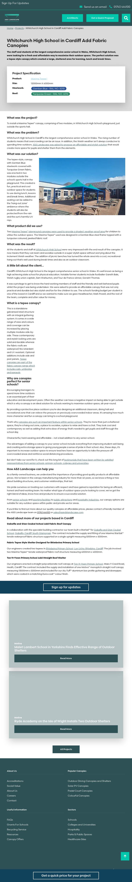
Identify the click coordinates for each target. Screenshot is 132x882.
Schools (72, 819)
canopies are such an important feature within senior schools (50, 422)
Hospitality (74, 829)
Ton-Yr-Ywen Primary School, (88, 564)
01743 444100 (119, 6)
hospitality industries (88, 499)
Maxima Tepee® (39, 78)
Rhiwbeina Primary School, (60, 548)
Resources (12, 834)
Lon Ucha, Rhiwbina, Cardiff (88, 548)
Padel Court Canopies (80, 790)
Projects (19, 28)
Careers (11, 795)
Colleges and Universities (81, 824)
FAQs (10, 819)
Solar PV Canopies (78, 785)
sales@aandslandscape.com (68, 512)
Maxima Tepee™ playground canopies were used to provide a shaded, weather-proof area (58, 231)
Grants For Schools (17, 824)
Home (10, 28)
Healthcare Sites (77, 839)
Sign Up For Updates (15, 3)
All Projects (66, 749)
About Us (12, 790)
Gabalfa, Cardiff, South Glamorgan (33, 533)
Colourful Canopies (78, 795)
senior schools (20, 499)
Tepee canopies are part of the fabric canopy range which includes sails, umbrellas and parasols (21, 366)
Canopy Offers (15, 839)
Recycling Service (16, 829)
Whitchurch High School (49, 249)
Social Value (13, 785)
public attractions (63, 499)
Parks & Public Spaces (80, 834)
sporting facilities (42, 499)
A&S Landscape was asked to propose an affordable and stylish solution (70, 144)
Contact (11, 800)
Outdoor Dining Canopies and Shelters (89, 781)
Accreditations (15, 781)
